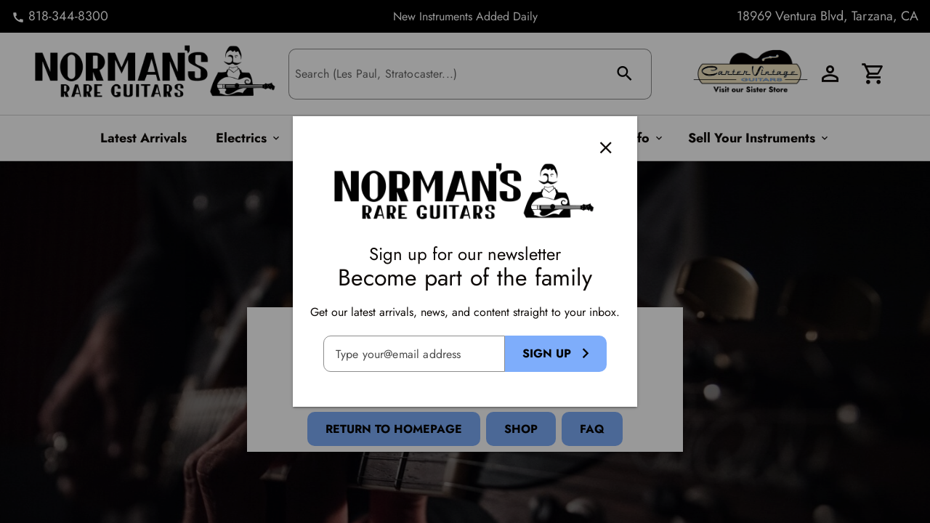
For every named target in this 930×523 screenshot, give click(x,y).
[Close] (606, 147)
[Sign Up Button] (556, 354)
